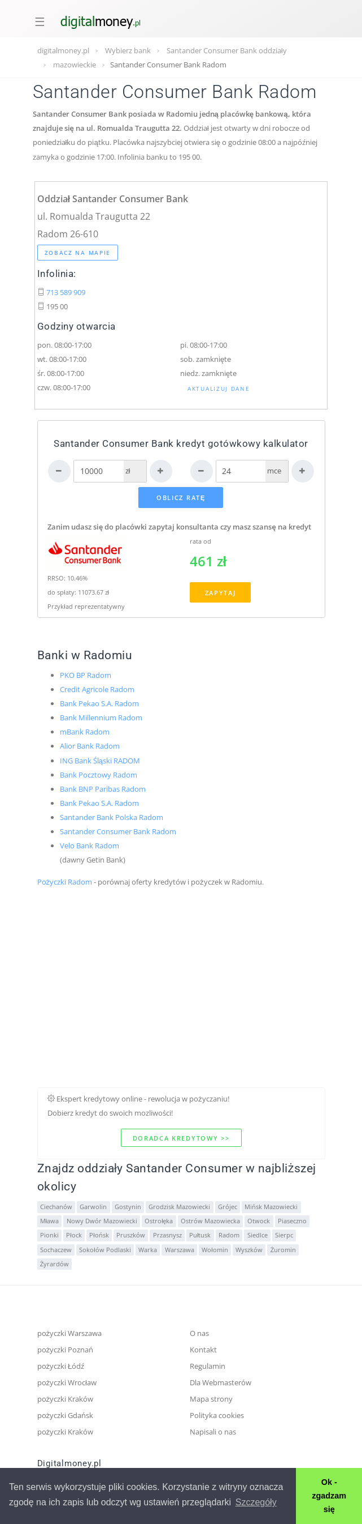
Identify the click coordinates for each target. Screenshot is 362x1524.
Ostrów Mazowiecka (210, 1221)
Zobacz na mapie (78, 253)
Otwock (258, 1221)
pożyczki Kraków (65, 1399)
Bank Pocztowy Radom (98, 775)
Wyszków (249, 1250)
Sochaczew (56, 1250)
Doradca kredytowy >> (181, 1138)
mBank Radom (85, 732)
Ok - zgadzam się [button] (329, 1496)
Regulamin (207, 1366)
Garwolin (93, 1207)
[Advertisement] (181, 1008)
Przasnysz (167, 1235)
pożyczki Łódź (61, 1366)
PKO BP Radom (85, 675)
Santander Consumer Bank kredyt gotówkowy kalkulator (181, 443)
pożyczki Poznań (65, 1349)
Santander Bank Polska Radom (111, 817)
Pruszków (130, 1235)
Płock (73, 1235)
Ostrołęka (159, 1221)
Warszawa (179, 1250)
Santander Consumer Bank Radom (118, 831)
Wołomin (215, 1250)
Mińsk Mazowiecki (271, 1207)
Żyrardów (54, 1264)
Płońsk (98, 1235)
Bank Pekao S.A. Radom (99, 703)
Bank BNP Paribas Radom (103, 789)
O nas (199, 1333)
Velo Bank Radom (89, 845)
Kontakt (203, 1349)
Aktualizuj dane (218, 388)
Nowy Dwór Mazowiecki (102, 1221)
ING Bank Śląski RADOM (100, 760)
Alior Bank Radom (90, 746)
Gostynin (128, 1207)
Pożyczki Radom (65, 882)
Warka (147, 1250)
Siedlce (257, 1235)
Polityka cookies (217, 1415)
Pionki (49, 1235)
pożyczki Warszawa (69, 1333)
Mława (49, 1221)
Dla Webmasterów (220, 1382)
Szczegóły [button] (256, 1502)
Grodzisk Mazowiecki (179, 1207)
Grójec (227, 1207)
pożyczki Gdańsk (65, 1415)
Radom (229, 1235)
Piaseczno (292, 1221)
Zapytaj (220, 592)
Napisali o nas (213, 1432)
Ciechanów (56, 1207)
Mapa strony (211, 1399)
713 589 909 (65, 292)
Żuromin (283, 1250)
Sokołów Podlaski (104, 1250)
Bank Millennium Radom (101, 717)
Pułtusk (200, 1235)
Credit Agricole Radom (97, 689)
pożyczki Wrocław (67, 1382)
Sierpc (284, 1235)
